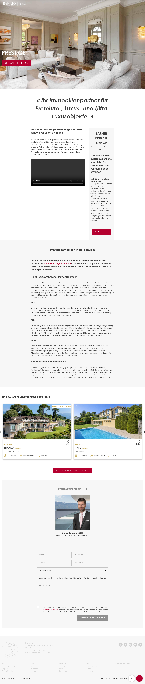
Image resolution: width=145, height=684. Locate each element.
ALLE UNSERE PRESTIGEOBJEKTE (72, 470)
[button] (140, 4)
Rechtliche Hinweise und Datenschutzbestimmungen (122, 678)
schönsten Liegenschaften (57, 263)
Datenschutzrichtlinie (50, 609)
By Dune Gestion (27, 678)
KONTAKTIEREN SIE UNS (17, 63)
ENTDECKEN (101, 231)
